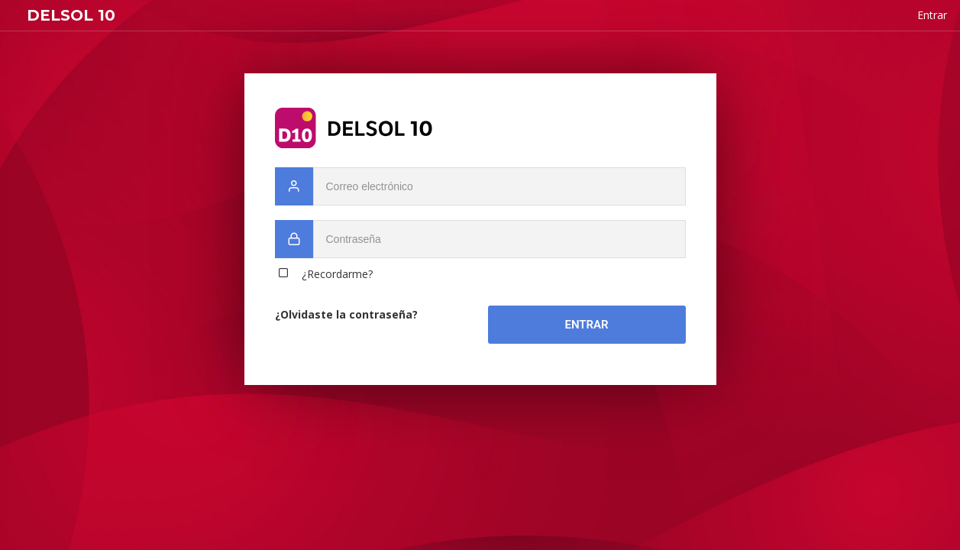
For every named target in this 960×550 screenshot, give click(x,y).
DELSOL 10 (71, 15)
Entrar (586, 325)
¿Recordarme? (337, 274)
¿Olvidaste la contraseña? (346, 314)
